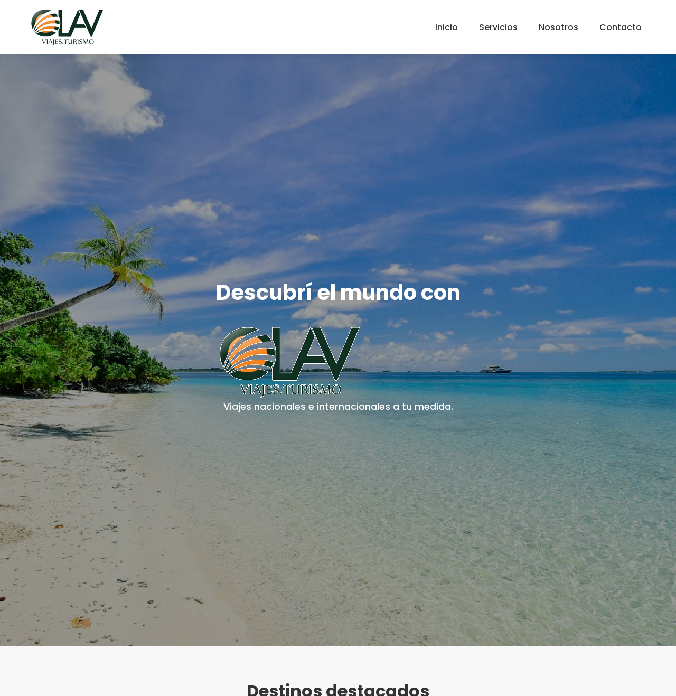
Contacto (620, 27)
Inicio (446, 27)
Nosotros (558, 27)
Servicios (498, 27)
